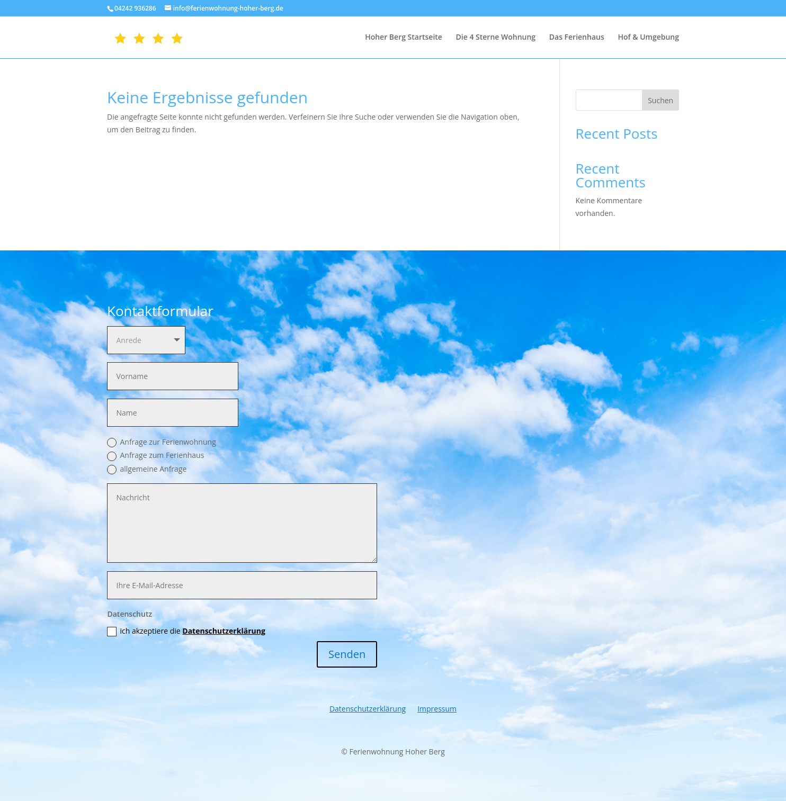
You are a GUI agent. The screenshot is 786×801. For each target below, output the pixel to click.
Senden (346, 654)
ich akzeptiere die (186, 631)
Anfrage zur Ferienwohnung (161, 442)
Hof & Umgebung (648, 37)
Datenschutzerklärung (223, 631)
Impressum (437, 709)
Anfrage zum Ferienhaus (155, 455)
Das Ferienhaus (576, 37)
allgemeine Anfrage (146, 469)
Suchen (660, 100)
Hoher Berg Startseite (403, 37)
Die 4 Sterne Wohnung (496, 37)
